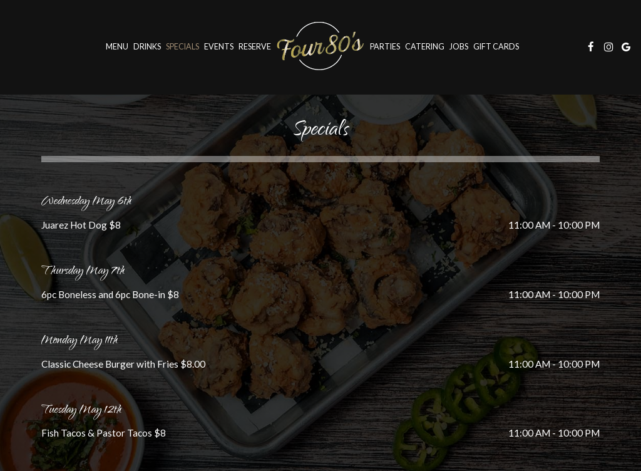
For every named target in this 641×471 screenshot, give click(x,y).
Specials (182, 46)
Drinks (147, 46)
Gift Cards (496, 46)
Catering (424, 46)
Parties (385, 46)
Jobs (458, 46)
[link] (320, 47)
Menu (117, 46)
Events (218, 46)
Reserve (254, 46)
